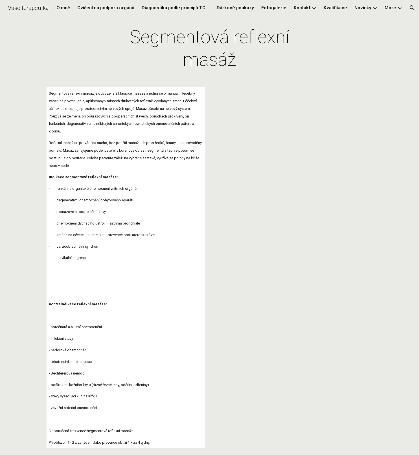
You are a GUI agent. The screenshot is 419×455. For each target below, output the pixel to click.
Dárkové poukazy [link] (235, 7)
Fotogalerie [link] (273, 7)
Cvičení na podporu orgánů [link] (105, 7)
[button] (412, 8)
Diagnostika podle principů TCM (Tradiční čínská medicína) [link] (175, 7)
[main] (209, 48)
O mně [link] (63, 7)
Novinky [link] (362, 7)
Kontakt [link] (302, 7)
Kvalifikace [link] (335, 7)
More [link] (390, 7)
